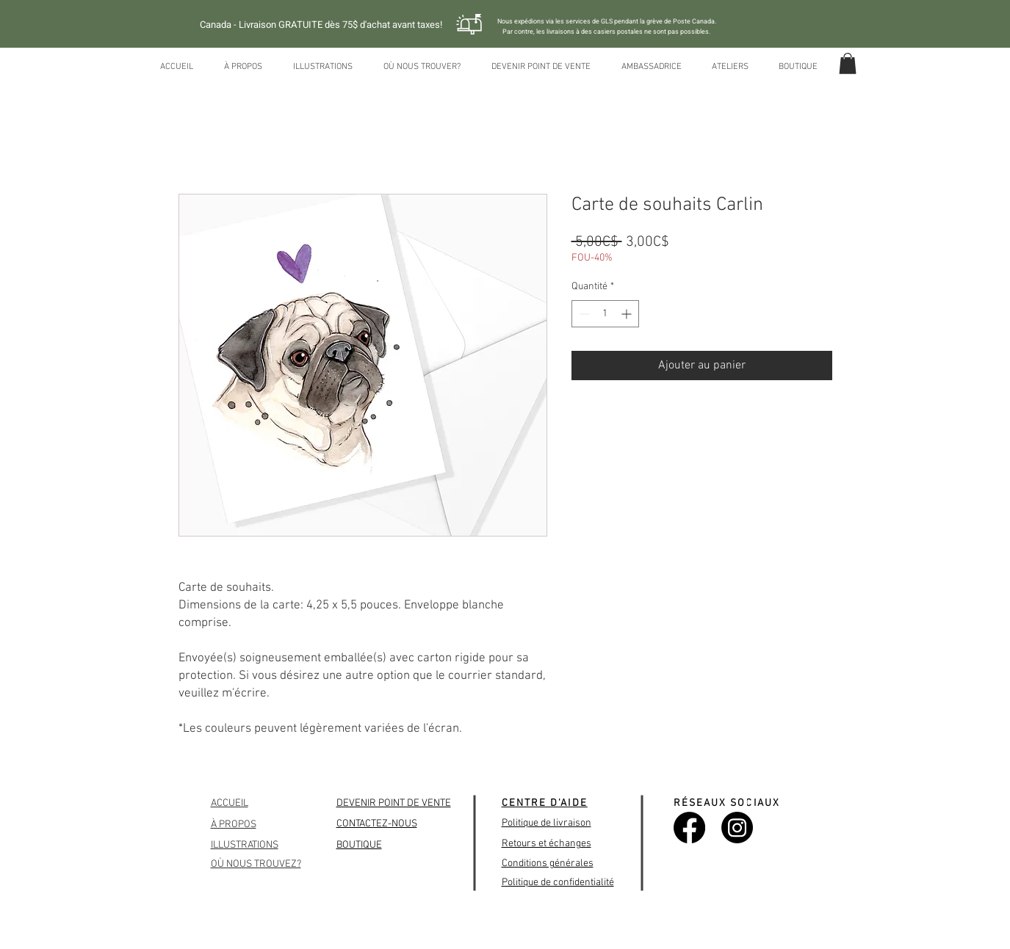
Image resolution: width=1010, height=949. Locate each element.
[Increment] (627, 314)
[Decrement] (583, 314)
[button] (847, 63)
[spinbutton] (605, 314)
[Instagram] (737, 827)
